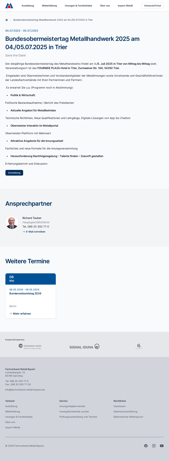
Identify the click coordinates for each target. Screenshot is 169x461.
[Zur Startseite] (9, 5)
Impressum (119, 406)
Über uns (105, 5)
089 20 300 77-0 (38, 226)
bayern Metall (125, 5)
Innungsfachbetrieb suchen (74, 411)
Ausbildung (28, 5)
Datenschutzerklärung (125, 411)
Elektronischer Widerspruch (128, 416)
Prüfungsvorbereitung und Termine (78, 416)
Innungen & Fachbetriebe (78, 5)
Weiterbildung (49, 5)
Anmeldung (14, 172)
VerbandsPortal (152, 5)
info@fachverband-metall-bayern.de (25, 389)
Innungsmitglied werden (72, 406)
